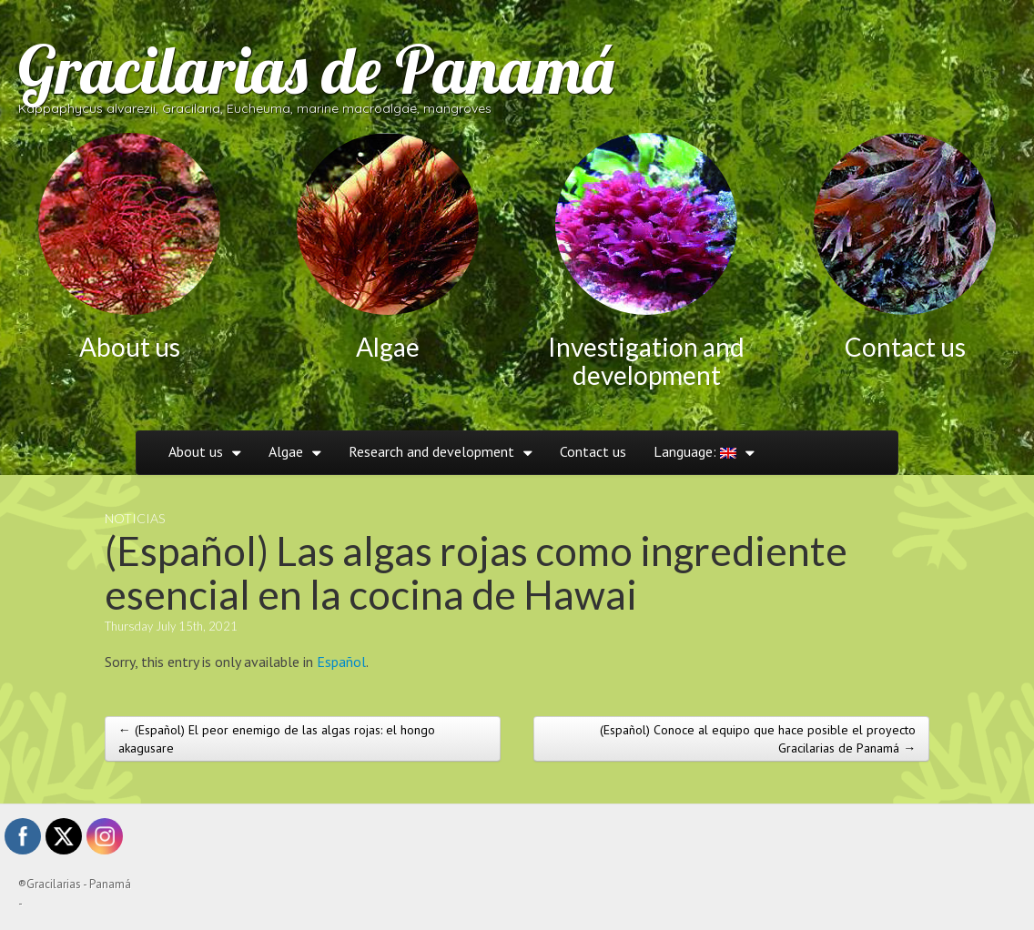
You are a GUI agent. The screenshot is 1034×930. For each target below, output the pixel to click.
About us (129, 346)
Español (341, 661)
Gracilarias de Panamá (315, 69)
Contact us (905, 346)
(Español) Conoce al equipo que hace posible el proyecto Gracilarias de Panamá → (758, 739)
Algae (388, 346)
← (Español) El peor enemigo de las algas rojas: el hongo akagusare (276, 739)
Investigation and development (646, 360)
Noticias (135, 518)
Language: (695, 451)
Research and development (431, 451)
